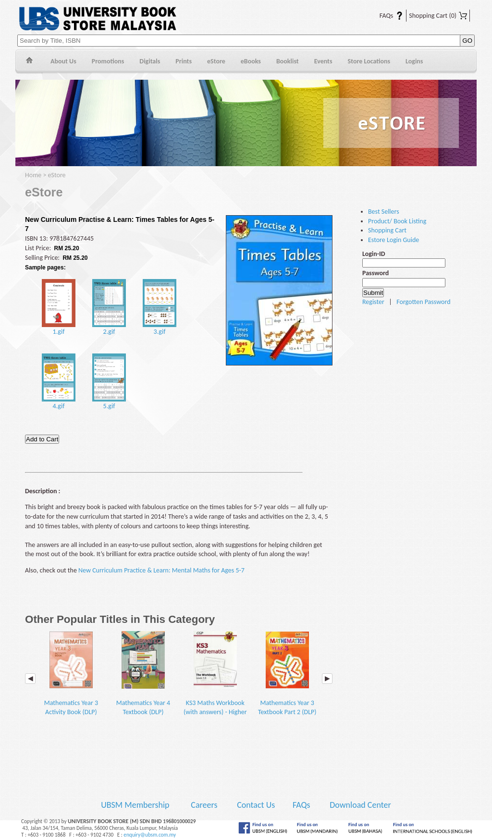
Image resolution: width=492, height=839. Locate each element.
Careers (204, 805)
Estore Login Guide (393, 240)
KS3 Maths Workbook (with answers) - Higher (215, 673)
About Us (63, 61)
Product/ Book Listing (397, 221)
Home (29, 61)
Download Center (360, 805)
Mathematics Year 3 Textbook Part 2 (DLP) (287, 673)
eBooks (251, 61)
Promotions (108, 61)
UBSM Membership (136, 805)
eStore (216, 61)
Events (323, 61)
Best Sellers (383, 211)
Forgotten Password (423, 302)
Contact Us (257, 805)
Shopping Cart (438, 16)
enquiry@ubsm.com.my (149, 834)
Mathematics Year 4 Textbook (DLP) (143, 673)
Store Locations (369, 61)
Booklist (287, 61)
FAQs (385, 16)
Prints (183, 61)
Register (373, 302)
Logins (414, 61)
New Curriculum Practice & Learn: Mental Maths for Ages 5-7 (161, 570)
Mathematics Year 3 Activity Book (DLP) (71, 673)
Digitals (149, 61)
